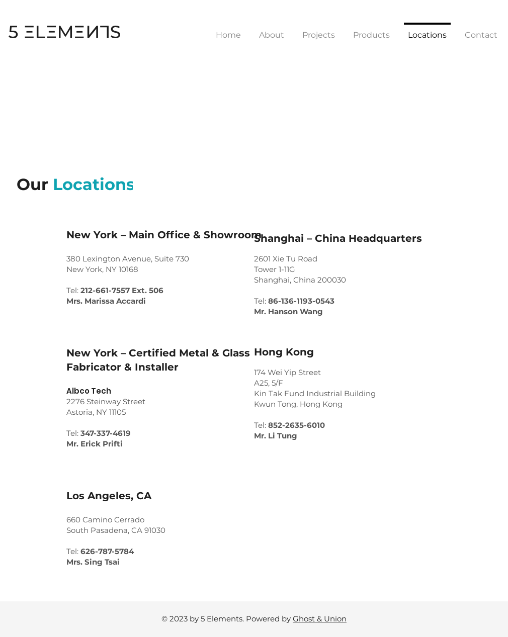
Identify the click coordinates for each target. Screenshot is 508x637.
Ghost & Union (320, 618)
